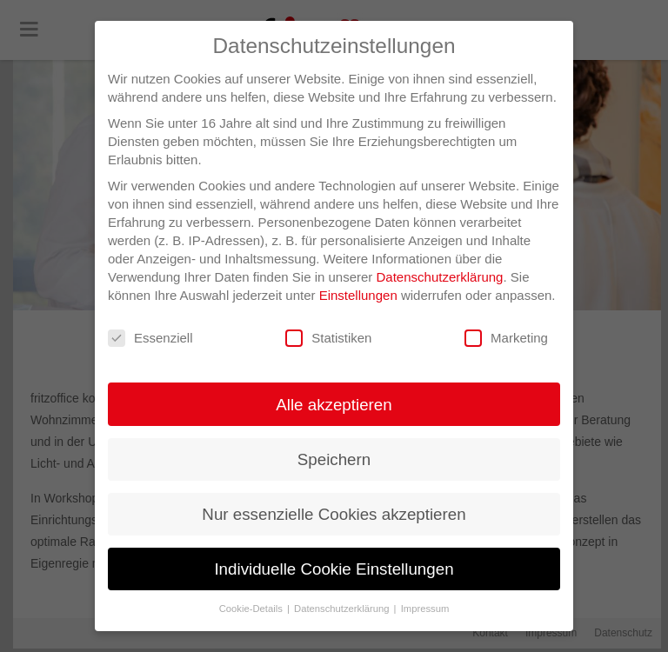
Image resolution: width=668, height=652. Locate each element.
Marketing (506, 338)
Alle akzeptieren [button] (333, 405)
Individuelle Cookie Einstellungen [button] (333, 569)
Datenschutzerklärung (440, 276)
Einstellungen (358, 295)
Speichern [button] (334, 459)
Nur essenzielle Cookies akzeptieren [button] (333, 514)
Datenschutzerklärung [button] (343, 608)
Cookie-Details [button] (252, 608)
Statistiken (328, 338)
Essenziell (150, 338)
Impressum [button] (425, 608)
